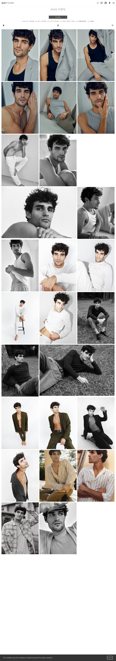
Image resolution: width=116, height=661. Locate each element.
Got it (110, 658)
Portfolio (58, 17)
